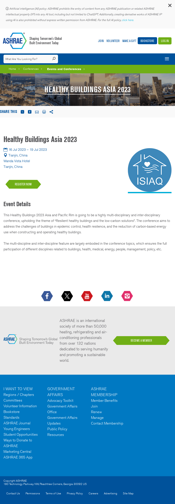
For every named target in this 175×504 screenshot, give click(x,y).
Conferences (31, 69)
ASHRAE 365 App (18, 457)
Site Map (128, 493)
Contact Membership (107, 423)
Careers (93, 493)
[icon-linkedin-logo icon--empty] (107, 296)
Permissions (33, 493)
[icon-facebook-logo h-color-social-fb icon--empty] (47, 296)
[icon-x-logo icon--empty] (67, 296)
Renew (96, 412)
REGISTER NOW (23, 184)
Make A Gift (129, 41)
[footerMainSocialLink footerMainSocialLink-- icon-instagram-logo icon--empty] (127, 296)
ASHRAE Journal (17, 423)
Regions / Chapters (18, 394)
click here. (128, 20)
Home (12, 69)
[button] (169, 6)
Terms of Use (53, 493)
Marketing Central (17, 451)
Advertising (110, 493)
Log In (165, 41)
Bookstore (147, 41)
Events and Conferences (64, 69)
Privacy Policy (75, 493)
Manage (97, 417)
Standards (11, 417)
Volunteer (113, 41)
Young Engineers (16, 429)
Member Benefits (104, 400)
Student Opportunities (20, 434)
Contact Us (13, 493)
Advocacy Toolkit (60, 400)
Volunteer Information (20, 406)
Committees (12, 400)
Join (101, 41)
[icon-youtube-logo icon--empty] (87, 296)
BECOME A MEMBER (141, 340)
